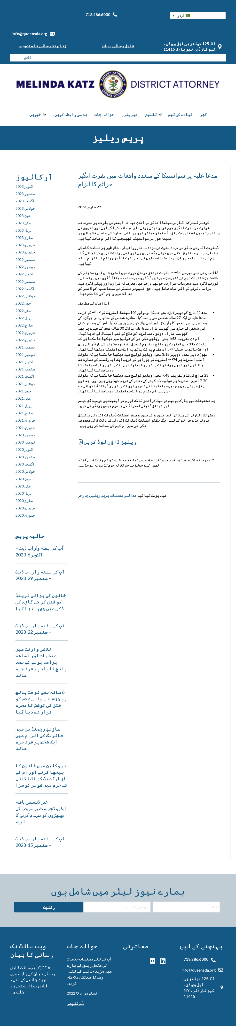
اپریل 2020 (24, 498)
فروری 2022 (25, 337)
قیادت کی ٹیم (180, 117)
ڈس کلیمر (75, 1008)
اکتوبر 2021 (24, 367)
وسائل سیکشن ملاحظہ (85, 981)
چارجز (83, 500)
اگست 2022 (24, 293)
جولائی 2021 (25, 388)
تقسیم (151, 117)
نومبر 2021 (25, 359)
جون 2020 (23, 484)
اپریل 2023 (24, 235)
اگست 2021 (24, 381)
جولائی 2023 (25, 213)
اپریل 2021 (24, 410)
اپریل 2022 (24, 323)
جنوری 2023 (25, 257)
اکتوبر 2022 (24, 279)
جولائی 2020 (25, 476)
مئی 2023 (23, 228)
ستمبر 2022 (25, 286)
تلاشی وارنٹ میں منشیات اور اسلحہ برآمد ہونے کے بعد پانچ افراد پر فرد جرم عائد (41, 667)
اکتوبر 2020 (24, 454)
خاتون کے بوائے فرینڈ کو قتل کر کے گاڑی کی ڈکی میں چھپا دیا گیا (40, 606)
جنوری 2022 (25, 345)
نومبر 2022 (25, 271)
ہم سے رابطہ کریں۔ (69, 117)
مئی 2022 (23, 315)
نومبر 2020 (25, 447)
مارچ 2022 (24, 330)
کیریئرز (129, 117)
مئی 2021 (23, 403)
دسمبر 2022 (25, 264)
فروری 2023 (25, 249)
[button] (198, 15)
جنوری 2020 (25, 520)
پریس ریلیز (99, 500)
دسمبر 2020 (25, 440)
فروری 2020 (25, 513)
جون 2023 (23, 220)
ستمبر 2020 (25, 462)
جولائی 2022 (25, 301)
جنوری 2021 (25, 432)
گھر (203, 117)
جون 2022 (23, 308)
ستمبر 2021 (25, 374)
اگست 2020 (24, 469)
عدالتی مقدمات (123, 500)
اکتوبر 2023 (24, 191)
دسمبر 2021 (25, 352)
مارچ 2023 (24, 242)
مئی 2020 (23, 491)
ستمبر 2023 (25, 198)
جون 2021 (23, 396)
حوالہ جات (104, 117)
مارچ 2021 (24, 418)
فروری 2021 (25, 425)
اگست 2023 (24, 206)
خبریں (35, 117)
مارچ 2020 (24, 505)
